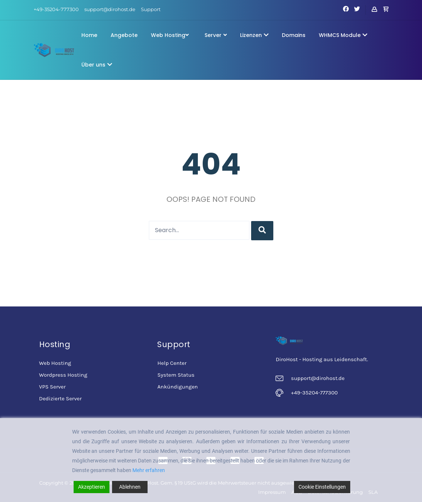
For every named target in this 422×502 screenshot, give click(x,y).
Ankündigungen (177, 386)
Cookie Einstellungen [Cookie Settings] (322, 487)
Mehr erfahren (148, 470)
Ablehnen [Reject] (130, 487)
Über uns (96, 64)
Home (89, 35)
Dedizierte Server (60, 398)
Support (151, 9)
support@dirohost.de (109, 9)
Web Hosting (170, 35)
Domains (293, 35)
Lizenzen (254, 35)
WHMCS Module (343, 35)
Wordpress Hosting (63, 375)
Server (216, 35)
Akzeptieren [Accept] (91, 487)
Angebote (124, 35)
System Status (175, 375)
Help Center (171, 363)
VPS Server (52, 386)
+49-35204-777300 (56, 9)
